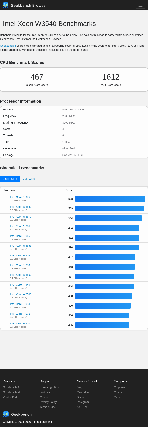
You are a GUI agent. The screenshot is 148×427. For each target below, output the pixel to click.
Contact (44, 397)
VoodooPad (10, 397)
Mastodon (83, 392)
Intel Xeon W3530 (20, 294)
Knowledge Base (50, 387)
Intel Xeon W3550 (20, 274)
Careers (119, 392)
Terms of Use (48, 407)
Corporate (120, 387)
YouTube (82, 407)
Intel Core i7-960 (20, 226)
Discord (81, 397)
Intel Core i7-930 (20, 304)
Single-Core (10, 178)
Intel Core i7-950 (20, 265)
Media (117, 397)
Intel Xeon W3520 (20, 323)
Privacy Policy (48, 402)
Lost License (47, 392)
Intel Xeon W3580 (20, 206)
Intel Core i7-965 (20, 236)
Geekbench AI (11, 392)
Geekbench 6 (8, 45)
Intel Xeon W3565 (20, 245)
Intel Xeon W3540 (20, 255)
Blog (79, 387)
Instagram (83, 402)
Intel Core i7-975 (20, 197)
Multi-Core (28, 178)
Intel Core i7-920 (20, 313)
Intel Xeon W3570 (20, 216)
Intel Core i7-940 (20, 284)
